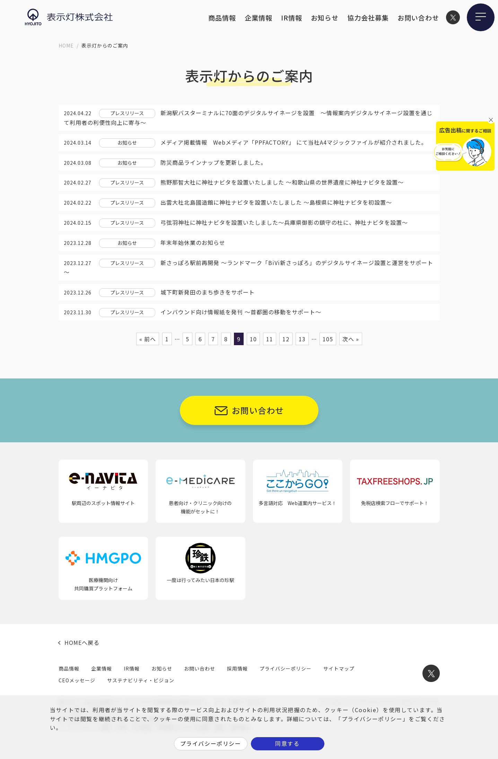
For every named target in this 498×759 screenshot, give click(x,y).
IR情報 (291, 17)
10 (253, 339)
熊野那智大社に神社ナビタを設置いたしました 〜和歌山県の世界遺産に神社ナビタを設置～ (282, 182)
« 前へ (147, 339)
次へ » (350, 339)
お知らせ (325, 17)
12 (285, 339)
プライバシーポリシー (286, 668)
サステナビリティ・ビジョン (140, 680)
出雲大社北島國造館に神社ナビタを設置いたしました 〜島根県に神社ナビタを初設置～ (276, 202)
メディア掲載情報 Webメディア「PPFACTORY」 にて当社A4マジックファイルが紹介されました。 (293, 142)
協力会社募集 (368, 17)
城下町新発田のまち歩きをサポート (207, 292)
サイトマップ (339, 668)
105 (328, 339)
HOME (66, 45)
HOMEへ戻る (81, 642)
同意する (287, 743)
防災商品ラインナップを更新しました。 (213, 162)
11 (269, 339)
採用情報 (237, 668)
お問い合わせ (418, 17)
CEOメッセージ (77, 680)
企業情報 (258, 17)
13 (302, 339)
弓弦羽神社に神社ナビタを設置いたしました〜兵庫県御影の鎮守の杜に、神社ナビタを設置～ (284, 222)
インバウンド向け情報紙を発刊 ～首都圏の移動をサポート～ (240, 312)
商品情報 (222, 17)
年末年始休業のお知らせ (192, 242)
